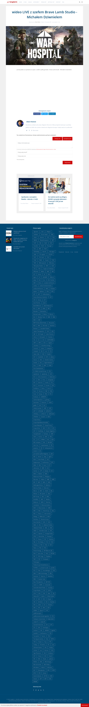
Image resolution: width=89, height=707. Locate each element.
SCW (34, 593)
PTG (34, 570)
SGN (39, 599)
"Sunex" (47, 260)
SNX (44, 607)
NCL (53, 511)
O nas (25, 2)
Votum (40, 656)
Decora (35, 360)
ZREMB (35, 681)
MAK (46, 473)
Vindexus (50, 653)
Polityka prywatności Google (41, 149)
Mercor (35, 491)
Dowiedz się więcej (42, 705)
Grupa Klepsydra (37, 425)
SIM (34, 602)
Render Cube (41, 579)
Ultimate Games (37, 647)
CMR (39, 342)
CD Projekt (40, 334)
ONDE (35, 530)
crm (46, 351)
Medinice (48, 485)
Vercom (46, 650)
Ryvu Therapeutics (38, 582)
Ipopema (35, 448)
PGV (45, 548)
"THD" (53, 260)
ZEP (41, 679)
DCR (47, 357)
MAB (34, 473)
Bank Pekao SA (48, 305)
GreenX (43, 417)
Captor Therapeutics (38, 331)
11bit (39, 268)
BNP (39, 320)
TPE (50, 642)
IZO (41, 448)
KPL (52, 462)
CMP (34, 342)
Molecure (35, 502)
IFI (38, 439)
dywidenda (36, 374)
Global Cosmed (37, 408)
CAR (48, 331)
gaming (47, 399)
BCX (34, 308)
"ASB (52, 234)
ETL (52, 382)
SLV (44, 605)
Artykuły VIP (51, 2)
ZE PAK (46, 676)
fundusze (35, 397)
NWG (34, 525)
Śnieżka (50, 605)
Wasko (44, 659)
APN (48, 291)
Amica (40, 283)
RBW (34, 579)
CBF (34, 334)
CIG (34, 340)
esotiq (46, 382)
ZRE (50, 679)
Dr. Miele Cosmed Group (39, 371)
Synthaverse (43, 633)
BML (54, 317)
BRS (39, 325)
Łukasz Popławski (18, 235)
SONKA (35, 610)
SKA (47, 602)
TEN (49, 636)
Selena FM (36, 596)
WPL (48, 670)
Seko (49, 593)
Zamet (44, 673)
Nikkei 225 (42, 516)
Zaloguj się (57, 138)
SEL (54, 593)
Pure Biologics (46, 570)
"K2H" (45, 248)
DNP (45, 365)
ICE (34, 439)
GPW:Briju (36, 414)
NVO (49, 522)
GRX (44, 428)
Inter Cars (36, 445)
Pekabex (35, 545)
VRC (34, 659)
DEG (41, 360)
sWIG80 (47, 630)
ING (44, 442)
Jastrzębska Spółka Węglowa (40, 454)
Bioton (45, 314)
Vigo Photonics (37, 653)
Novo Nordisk (37, 522)
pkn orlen (40, 553)
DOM (50, 365)
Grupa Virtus (36, 428)
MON (42, 502)
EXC (53, 385)
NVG (44, 522)
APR (52, 291)
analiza (35, 285)
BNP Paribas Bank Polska (39, 323)
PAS (34, 539)
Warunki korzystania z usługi (51, 149)
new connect (47, 513)
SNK (34, 607)
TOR (34, 642)
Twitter (44, 113)
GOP (50, 408)
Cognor (50, 342)
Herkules (45, 434)
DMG (39, 365)
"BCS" (53, 237)
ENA (39, 379)
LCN (48, 468)
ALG (40, 280)
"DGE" (45, 243)
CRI (41, 351)
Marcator (35, 479)
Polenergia (36, 562)
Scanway (50, 587)
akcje (34, 280)
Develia (35, 362)
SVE (41, 630)
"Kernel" (44, 251)
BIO (49, 308)
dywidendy (44, 374)
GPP (34, 411)
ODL (40, 525)
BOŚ (34, 325)
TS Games (42, 644)
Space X (42, 610)
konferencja (45, 462)
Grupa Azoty (36, 419)
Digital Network (48, 362)
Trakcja (35, 644)
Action (39, 274)
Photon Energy (37, 550)
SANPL (41, 585)
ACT (34, 274)
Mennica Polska (37, 488)
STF (47, 624)
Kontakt (58, 2)
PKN (34, 553)
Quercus (43, 576)
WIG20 (43, 667)
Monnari (48, 502)
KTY (49, 465)
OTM (34, 536)
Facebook (37, 113)
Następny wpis (58, 176)
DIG (41, 362)
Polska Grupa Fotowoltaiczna (41, 565)
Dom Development (38, 368)
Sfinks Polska (50, 596)
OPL (51, 530)
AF (44, 274)
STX (34, 627)
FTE (50, 394)
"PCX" (48, 257)
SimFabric (40, 602)
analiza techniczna (38, 288)
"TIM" (34, 263)
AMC (34, 283)
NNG (48, 516)
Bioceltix (35, 311)
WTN (34, 673)
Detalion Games (49, 360)
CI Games (50, 337)
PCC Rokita (41, 542)
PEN (41, 545)
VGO (52, 650)
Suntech (35, 630)
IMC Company (37, 442)
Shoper (49, 599)
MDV (49, 482)
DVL (50, 371)
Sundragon (46, 627)
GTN (48, 428)
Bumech (35, 328)
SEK (44, 593)
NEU (34, 513)
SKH (34, 605)
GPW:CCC (43, 414)
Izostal (35, 451)
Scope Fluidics (37, 590)
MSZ (39, 511)
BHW (44, 308)
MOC (42, 499)
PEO (46, 545)
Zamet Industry (37, 676)
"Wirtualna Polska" (38, 266)
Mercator (46, 488)
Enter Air (40, 382)
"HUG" (42, 246)
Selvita (43, 596)
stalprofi (35, 622)
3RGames (35, 271)
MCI (34, 482)
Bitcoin (51, 314)
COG (44, 342)
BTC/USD (45, 325)
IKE (48, 439)
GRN (48, 417)
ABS (53, 271)
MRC (34, 511)
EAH (51, 374)
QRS (51, 573)
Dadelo (49, 354)
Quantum (35, 576)
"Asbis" (35, 237)
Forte (34, 394)
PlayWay (48, 556)
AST (51, 297)
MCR (39, 482)
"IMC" (40, 248)
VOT (34, 656)
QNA (34, 573)
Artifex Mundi (46, 294)
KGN (34, 459)
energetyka (50, 379)
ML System (42, 493)
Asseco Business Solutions (40, 297)
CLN (43, 340)
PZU (54, 570)
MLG (49, 493)
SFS (34, 599)
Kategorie (36, 2)
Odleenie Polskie (47, 525)
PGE (40, 548)
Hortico (40, 436)
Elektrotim (52, 377)
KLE (48, 459)
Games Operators (38, 399)
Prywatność (61, 252)
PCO (47, 542)
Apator (35, 291)
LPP (41, 471)
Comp (42, 348)
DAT (34, 357)
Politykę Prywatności (69, 243)
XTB (39, 673)
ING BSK (50, 442)
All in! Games (51, 280)
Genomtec (36, 402)
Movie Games (42, 508)
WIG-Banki (36, 667)
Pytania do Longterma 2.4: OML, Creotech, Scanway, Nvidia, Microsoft (20, 240)
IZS (40, 451)
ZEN (51, 676)
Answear (52, 288)
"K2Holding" (36, 251)
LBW (43, 468)
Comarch (35, 348)
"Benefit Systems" (44, 240)
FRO (46, 394)
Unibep (51, 647)
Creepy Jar (49, 348)
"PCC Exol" (41, 257)
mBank (42, 479)
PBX (34, 542)
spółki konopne (37, 613)
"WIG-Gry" (51, 263)
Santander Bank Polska (39, 587)
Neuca (40, 513)
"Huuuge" (49, 246)
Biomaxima (43, 311)
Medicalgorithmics (38, 485)
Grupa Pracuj (48, 425)
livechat (35, 471)
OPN (34, 533)
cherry (35, 337)
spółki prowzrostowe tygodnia (41, 616)
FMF (46, 391)
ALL (44, 280)
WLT (34, 670)
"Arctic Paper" (44, 234)
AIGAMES (45, 277)
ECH (34, 377)
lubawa (46, 471)
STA (53, 616)
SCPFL (49, 590)
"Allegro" (48, 231)
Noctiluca (35, 519)
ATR (34, 300)
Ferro (34, 391)
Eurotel (47, 385)
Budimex (52, 325)
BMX (34, 320)
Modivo (48, 499)
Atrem (39, 300)
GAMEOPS (43, 397)
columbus (36, 345)
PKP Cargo (41, 556)
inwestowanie (44, 445)
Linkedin (52, 113)
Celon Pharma (49, 334)
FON (51, 391)
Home (20, 2)
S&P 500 (48, 582)
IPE (51, 445)
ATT (45, 300)
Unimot (35, 650)
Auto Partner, (36, 303)
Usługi (30, 2)
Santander (48, 585)
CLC (39, 340)
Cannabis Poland (44, 328)
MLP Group (36, 496)
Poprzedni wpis (31, 176)
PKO (47, 553)
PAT (45, 539)
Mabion (40, 473)
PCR (52, 542)
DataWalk (40, 357)
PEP (51, 545)
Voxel (50, 656)
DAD (43, 354)
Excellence (36, 388)
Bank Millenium (37, 305)
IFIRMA (43, 439)
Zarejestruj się (67, 138)
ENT (34, 382)
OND (51, 528)
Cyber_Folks (36, 354)
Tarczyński (36, 636)
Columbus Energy (45, 345)
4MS (48, 271)
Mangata (47, 476)
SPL (47, 610)
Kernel (39, 456)
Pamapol (49, 536)
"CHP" (34, 243)
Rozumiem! (85, 705)
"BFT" (53, 240)
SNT (39, 607)
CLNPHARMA (50, 340)
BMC (49, 317)
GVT (34, 431)
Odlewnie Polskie (37, 528)
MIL (51, 491)
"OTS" (34, 257)
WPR (53, 670)
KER (34, 456)
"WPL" (47, 266)
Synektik (35, 633)
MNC (48, 496)
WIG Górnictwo (37, 664)
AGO (49, 274)
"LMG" (35, 254)
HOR (34, 436)
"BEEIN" (35, 240)
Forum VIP (43, 2)
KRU (40, 465)
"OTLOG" (50, 254)
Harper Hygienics (50, 431)
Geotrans (43, 402)
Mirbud (35, 493)
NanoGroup (46, 511)
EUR (34, 385)
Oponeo (40, 533)
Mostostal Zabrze (46, 505)
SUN (39, 627)
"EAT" (51, 243)
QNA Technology (42, 573)
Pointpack (45, 559)
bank (44, 303)
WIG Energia (48, 661)
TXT (48, 644)
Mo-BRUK (35, 499)
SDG (39, 593)
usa (41, 650)
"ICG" (34, 248)
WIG (41, 661)
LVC (52, 471)
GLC (44, 405)
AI (39, 277)
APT (34, 294)
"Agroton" (36, 231)
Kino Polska (41, 459)
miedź (46, 491)
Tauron (43, 636)
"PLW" (35, 260)
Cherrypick (42, 337)
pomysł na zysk (44, 567)
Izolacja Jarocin (49, 448)
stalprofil (42, 622)
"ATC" (48, 237)
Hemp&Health (37, 434)
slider (39, 605)
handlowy (40, 431)
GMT (45, 408)
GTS (53, 428)
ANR (47, 288)
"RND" (40, 260)
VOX (45, 656)
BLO (34, 317)
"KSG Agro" (52, 251)
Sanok (35, 585)
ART (39, 294)
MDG (44, 482)
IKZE (52, 439)
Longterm (12, 699)
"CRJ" (40, 243)
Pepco (35, 548)
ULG (53, 644)
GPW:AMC (40, 411)
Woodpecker (41, 670)
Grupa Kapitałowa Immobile (40, 422)
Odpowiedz (68, 162)
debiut (52, 357)
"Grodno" (35, 246)
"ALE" (42, 231)
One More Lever (43, 530)
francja (40, 394)
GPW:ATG (48, 411)
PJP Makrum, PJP (48, 550)
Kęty (45, 456)
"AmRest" (35, 234)
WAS (39, 659)
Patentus (51, 539)
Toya (45, 642)
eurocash (40, 385)
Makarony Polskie (38, 476)
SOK (48, 607)
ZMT (45, 679)
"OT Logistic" (42, 254)
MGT (41, 491)
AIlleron (52, 277)
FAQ (63, 2)
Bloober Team (41, 317)
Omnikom (41, 699)
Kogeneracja (36, 462)
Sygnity (53, 630)
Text (47, 639)
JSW (52, 454)
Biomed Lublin (37, 314)
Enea (43, 379)
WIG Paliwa (47, 664)
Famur (43, 388)
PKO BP (52, 553)
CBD (52, 331)
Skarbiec (52, 602)
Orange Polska (49, 533)
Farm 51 (49, 388)
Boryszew (51, 323)
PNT (39, 559)
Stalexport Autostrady (39, 619)
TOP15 (52, 639)
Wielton (35, 661)
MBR (53, 479)
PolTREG (35, 567)
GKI (40, 405)
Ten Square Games (38, 639)
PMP (34, 559)
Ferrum (41, 391)
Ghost (51, 699)
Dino (34, 365)
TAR (50, 633)
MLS (43, 496)
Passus (40, 539)
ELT (34, 379)
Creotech (35, 351)
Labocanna (36, 468)
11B (34, 268)
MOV (34, 508)
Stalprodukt (50, 619)
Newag (35, 516)
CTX (51, 351)
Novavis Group (45, 519)
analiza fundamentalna (46, 285)
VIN (45, 653)
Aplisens (42, 291)
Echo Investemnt (42, 377)
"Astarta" (42, 237)
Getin (50, 402)
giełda (35, 405)
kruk (45, 465)
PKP (34, 556)
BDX (39, 308)
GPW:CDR (51, 414)
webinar (51, 659)
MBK (48, 479)
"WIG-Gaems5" (42, 263)
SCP (44, 590)
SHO (44, 599)
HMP (52, 434)
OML (46, 528)
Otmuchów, (41, 536)
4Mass (42, 271)
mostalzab (36, 505)
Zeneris (35, 679)
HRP (46, 436)
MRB (49, 508)
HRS (51, 436)
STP (51, 624)
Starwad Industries (38, 624)
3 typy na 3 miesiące (48, 268)
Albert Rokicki (37, 22)
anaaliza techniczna (49, 283)
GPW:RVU (35, 417)
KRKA (34, 465)
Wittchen (49, 667)
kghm (50, 456)
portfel (52, 567)
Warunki (67, 252)
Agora (35, 277)
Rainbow (50, 576)
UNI (45, 647)
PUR (39, 570)
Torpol (40, 642)
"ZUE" (52, 266)
